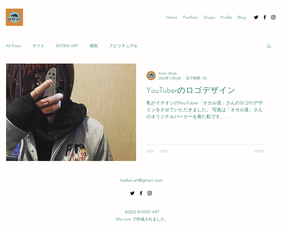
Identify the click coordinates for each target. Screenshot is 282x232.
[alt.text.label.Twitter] (256, 17)
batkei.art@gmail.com (142, 180)
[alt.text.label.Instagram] (273, 17)
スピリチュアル (123, 45)
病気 (94, 45)
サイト (39, 45)
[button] (269, 47)
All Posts (13, 45)
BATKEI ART (67, 45)
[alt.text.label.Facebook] (265, 17)
